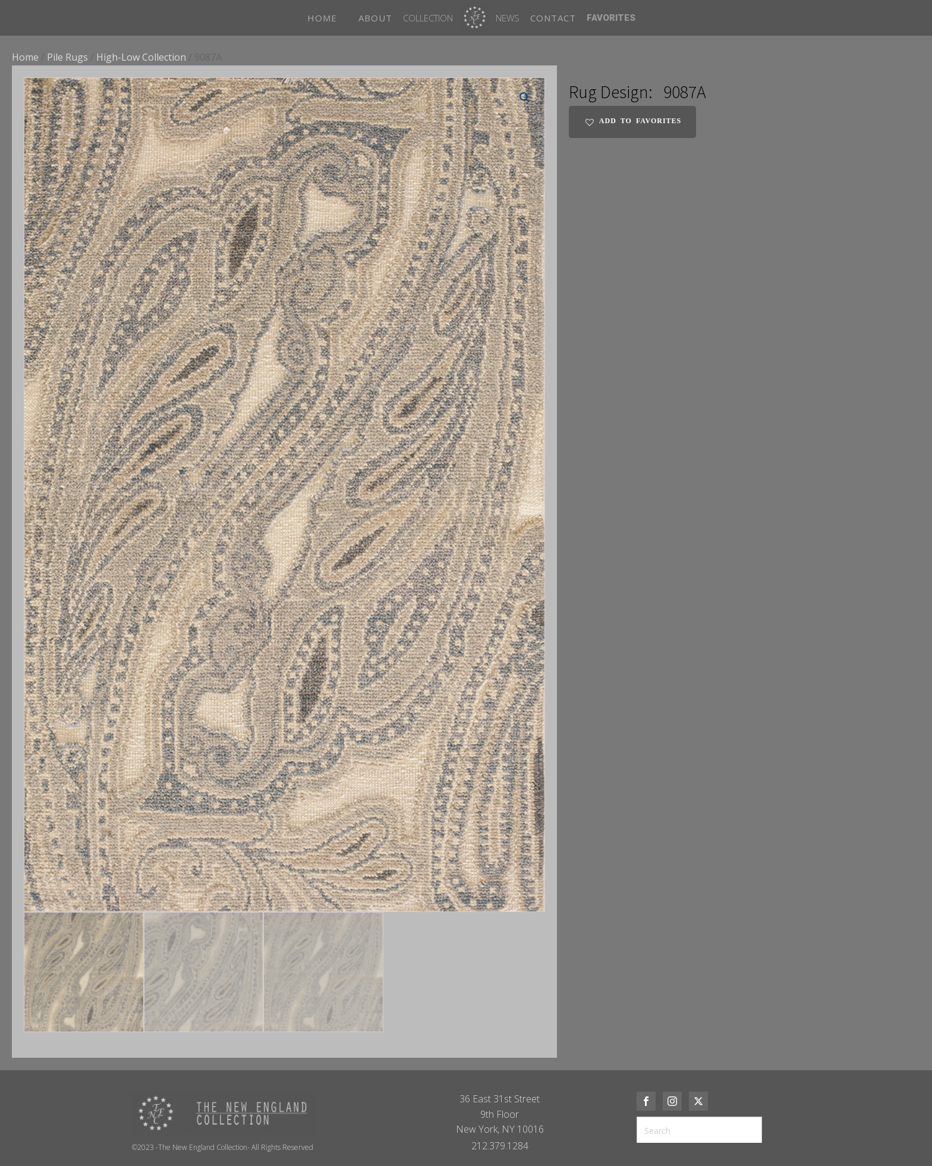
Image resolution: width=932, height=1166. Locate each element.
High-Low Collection (141, 57)
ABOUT (375, 18)
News (507, 18)
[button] (525, 97)
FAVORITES (611, 17)
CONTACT (553, 18)
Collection (428, 18)
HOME (322, 18)
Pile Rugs (67, 57)
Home (25, 57)
